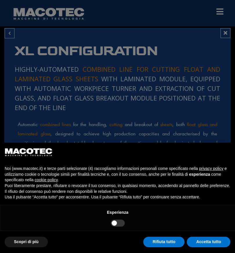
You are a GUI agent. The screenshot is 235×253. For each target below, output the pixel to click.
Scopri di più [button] (26, 241)
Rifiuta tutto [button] (164, 241)
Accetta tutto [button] (208, 241)
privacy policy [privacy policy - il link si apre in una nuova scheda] (211, 168)
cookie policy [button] (46, 179)
